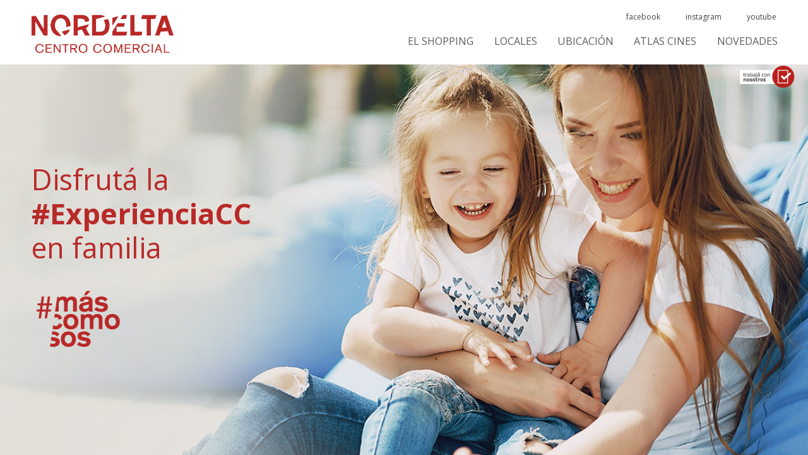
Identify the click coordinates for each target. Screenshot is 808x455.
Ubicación (585, 41)
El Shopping (440, 41)
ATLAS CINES (665, 41)
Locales (515, 41)
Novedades (747, 41)
